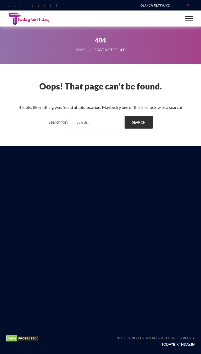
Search (188, 5)
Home (80, 49)
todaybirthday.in (178, 344)
